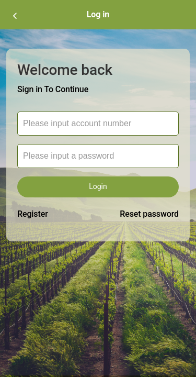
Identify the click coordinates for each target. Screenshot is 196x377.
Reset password (149, 214)
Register (32, 214)
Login (98, 186)
